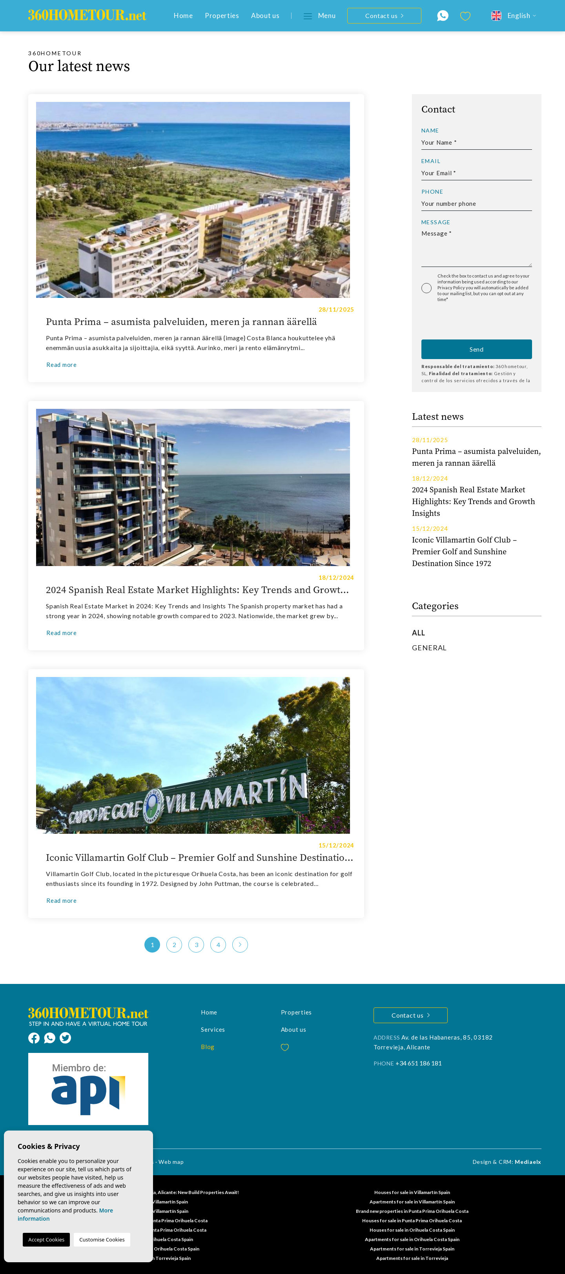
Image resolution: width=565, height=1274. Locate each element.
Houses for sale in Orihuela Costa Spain (412, 1230)
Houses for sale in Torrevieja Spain (153, 1258)
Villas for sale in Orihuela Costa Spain (153, 1239)
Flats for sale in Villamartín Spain (153, 1202)
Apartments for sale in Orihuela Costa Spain (412, 1239)
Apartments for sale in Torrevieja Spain (412, 1249)
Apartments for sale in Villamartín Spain (412, 1202)
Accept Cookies (46, 1239)
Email (431, 161)
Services (213, 1029)
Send (477, 349)
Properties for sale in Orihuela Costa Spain (153, 1249)
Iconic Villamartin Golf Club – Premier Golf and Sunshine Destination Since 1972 (200, 858)
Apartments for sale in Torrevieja (412, 1258)
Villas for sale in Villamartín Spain (153, 1211)
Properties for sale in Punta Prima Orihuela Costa (153, 1230)
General (429, 647)
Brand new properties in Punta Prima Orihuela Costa (412, 1211)
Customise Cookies (101, 1239)
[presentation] (463, 323)
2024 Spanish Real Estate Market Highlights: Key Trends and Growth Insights (200, 590)
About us (265, 15)
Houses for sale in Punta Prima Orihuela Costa (412, 1220)
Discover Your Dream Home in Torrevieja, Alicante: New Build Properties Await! (153, 1192)
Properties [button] (222, 15)
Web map (171, 1161)
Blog (208, 1046)
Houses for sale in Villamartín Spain (412, 1192)
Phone (432, 192)
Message (436, 222)
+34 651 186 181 (419, 1063)
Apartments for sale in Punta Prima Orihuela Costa (153, 1220)
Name (430, 130)
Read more (61, 364)
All (418, 632)
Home (183, 15)
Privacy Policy (451, 287)
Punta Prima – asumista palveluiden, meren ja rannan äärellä (181, 322)
